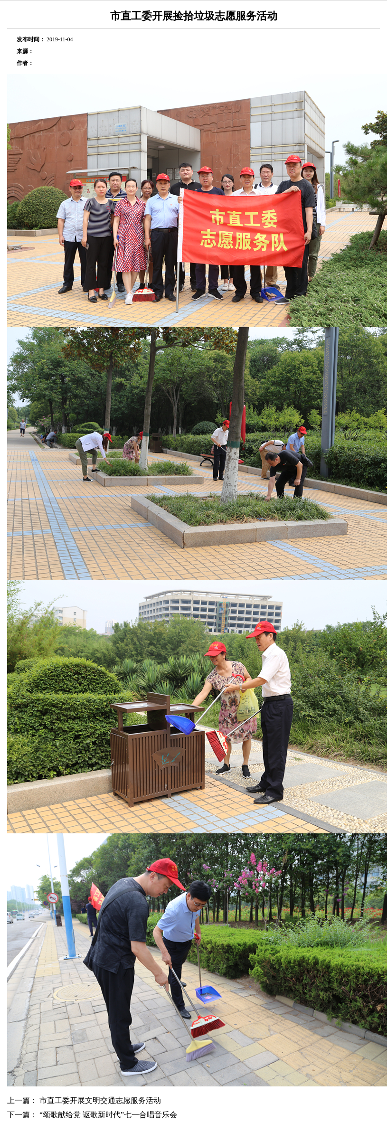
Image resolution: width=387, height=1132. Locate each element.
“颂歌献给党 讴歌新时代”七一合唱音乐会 (108, 1115)
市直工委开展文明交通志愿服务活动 (100, 1100)
